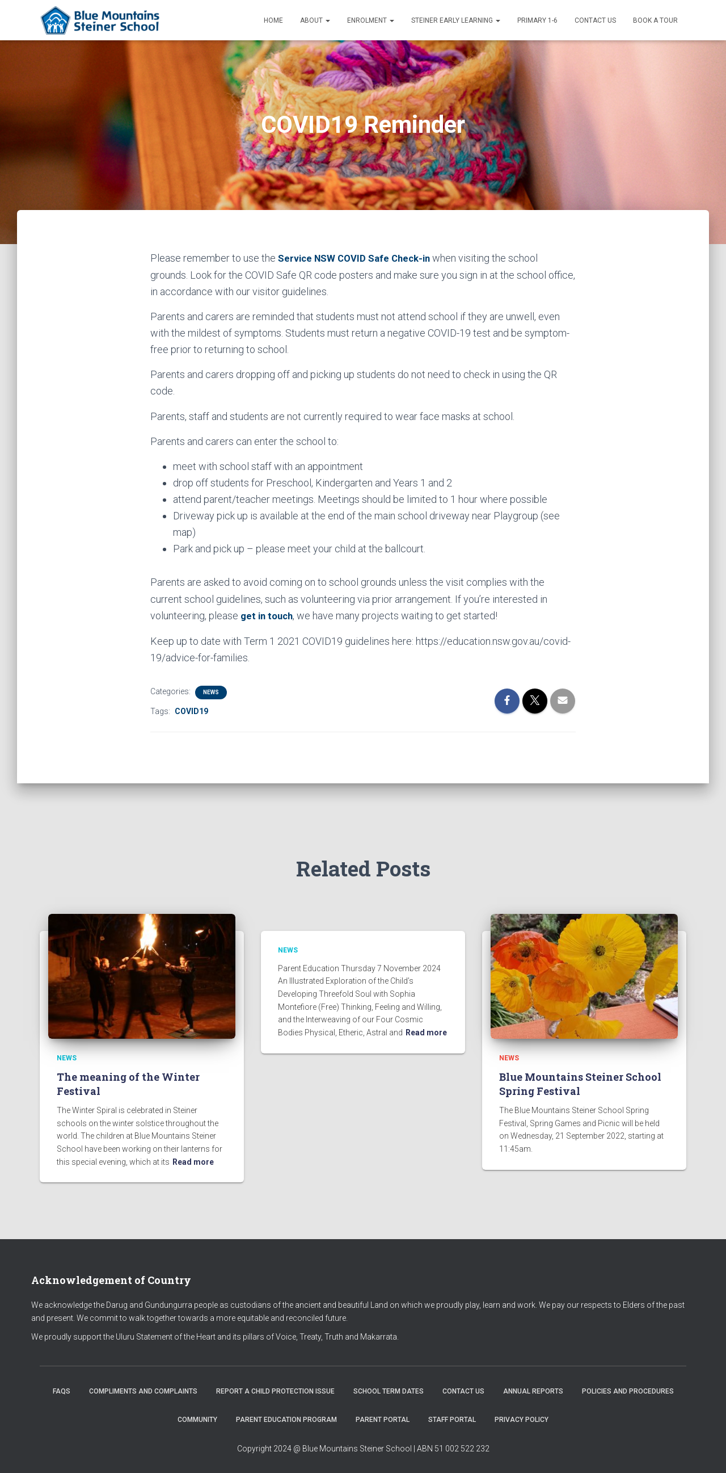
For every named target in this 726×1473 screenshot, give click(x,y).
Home (273, 20)
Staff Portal (452, 1418)
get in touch (268, 615)
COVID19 (191, 710)
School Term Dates (388, 1391)
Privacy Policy (521, 1418)
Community (197, 1418)
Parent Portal (383, 1418)
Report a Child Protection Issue (275, 1391)
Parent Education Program (286, 1418)
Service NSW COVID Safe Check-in (359, 258)
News (211, 691)
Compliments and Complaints (143, 1391)
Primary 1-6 (537, 20)
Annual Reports (533, 1391)
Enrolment (370, 20)
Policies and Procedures (628, 1391)
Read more (193, 1160)
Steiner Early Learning (455, 20)
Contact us (595, 20)
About (315, 20)
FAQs (61, 1391)
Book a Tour (655, 20)
